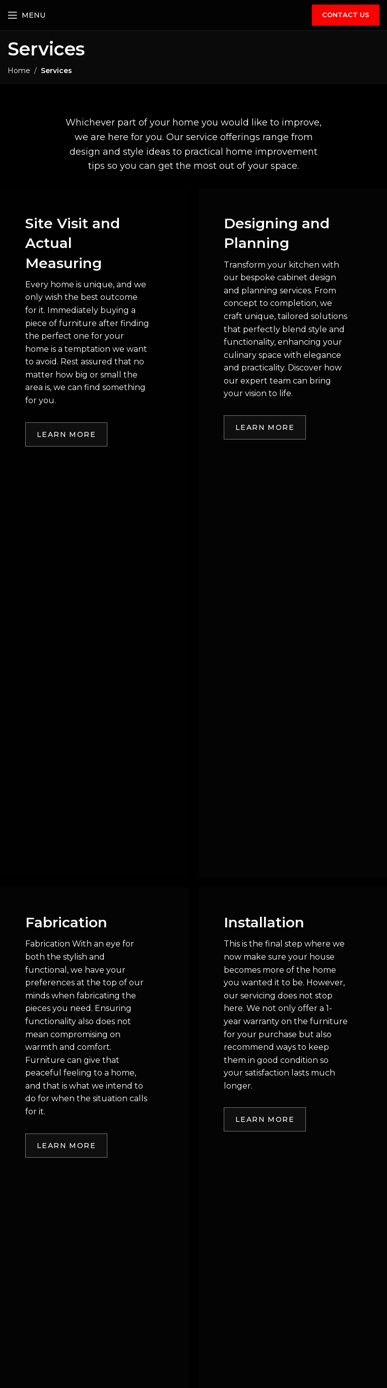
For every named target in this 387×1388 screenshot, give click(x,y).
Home (19, 70)
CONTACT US (345, 15)
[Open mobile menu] (26, 15)
